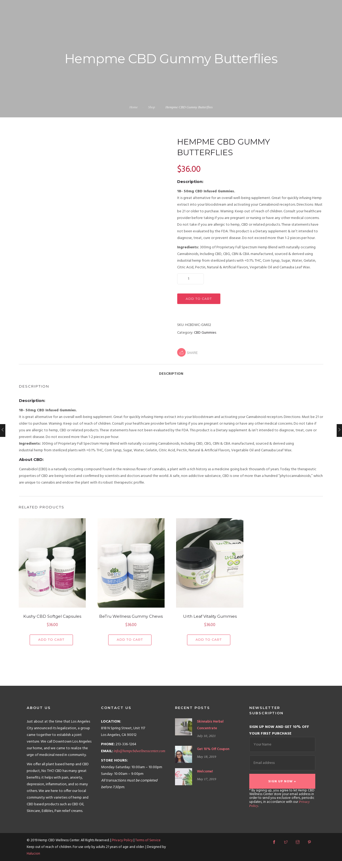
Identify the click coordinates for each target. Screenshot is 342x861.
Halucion (33, 853)
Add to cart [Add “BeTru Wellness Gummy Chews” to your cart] (130, 639)
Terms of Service (148, 840)
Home (133, 107)
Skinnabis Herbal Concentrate (210, 725)
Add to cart (199, 299)
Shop (151, 107)
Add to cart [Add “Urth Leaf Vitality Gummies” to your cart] (209, 639)
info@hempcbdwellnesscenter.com (139, 751)
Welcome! (205, 771)
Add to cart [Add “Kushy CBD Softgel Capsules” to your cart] (51, 639)
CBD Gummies (205, 333)
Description (171, 374)
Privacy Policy (122, 840)
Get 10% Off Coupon (213, 749)
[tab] (171, 371)
